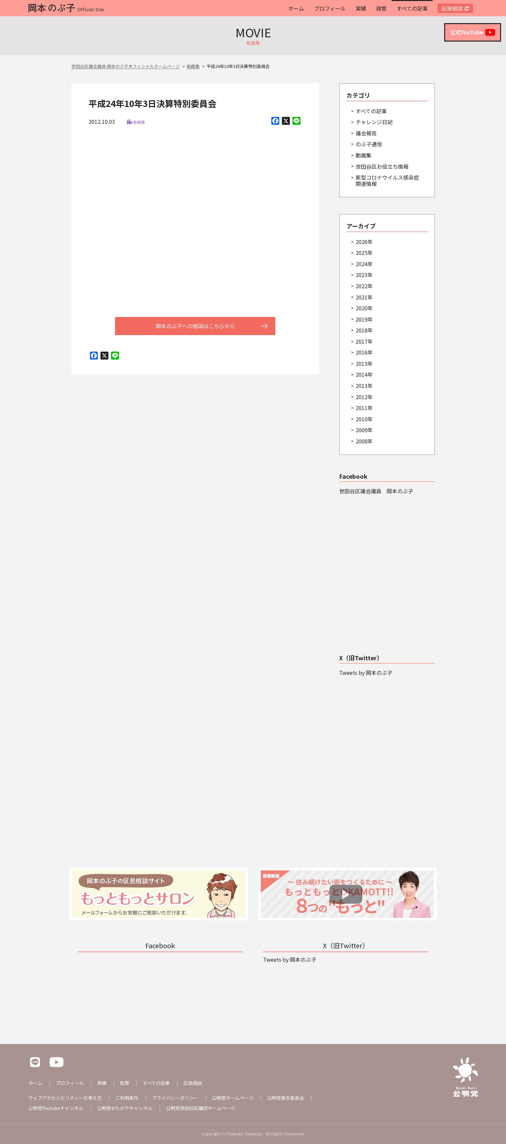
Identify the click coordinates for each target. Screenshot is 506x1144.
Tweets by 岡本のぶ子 (365, 672)
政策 (381, 8)
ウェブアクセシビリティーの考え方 (65, 1097)
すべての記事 (412, 8)
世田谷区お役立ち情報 (382, 166)
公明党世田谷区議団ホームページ (200, 1108)
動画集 (139, 122)
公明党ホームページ (232, 1097)
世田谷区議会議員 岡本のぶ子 (376, 491)
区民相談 (452, 8)
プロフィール (330, 8)
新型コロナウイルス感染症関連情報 (387, 180)
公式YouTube (472, 32)
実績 (361, 8)
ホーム (296, 8)
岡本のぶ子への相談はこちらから (195, 326)
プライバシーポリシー (175, 1097)
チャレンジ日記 (374, 122)
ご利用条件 (126, 1097)
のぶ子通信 (369, 144)
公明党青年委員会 (285, 1097)
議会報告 (366, 133)
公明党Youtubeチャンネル (55, 1108)
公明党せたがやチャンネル (124, 1108)
